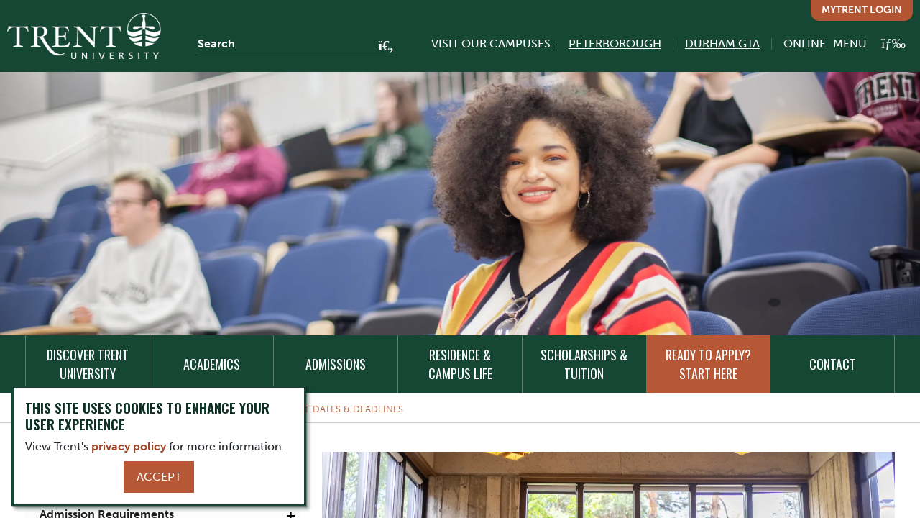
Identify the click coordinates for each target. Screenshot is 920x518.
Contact (832, 364)
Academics (211, 364)
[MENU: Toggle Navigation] (869, 43)
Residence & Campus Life (460, 364)
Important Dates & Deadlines (329, 409)
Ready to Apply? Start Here (708, 364)
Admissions (335, 364)
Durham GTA (722, 43)
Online (804, 43)
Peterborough (615, 43)
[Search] (296, 43)
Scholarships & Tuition (583, 364)
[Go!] (382, 46)
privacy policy (128, 446)
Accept (159, 476)
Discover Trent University (88, 364)
